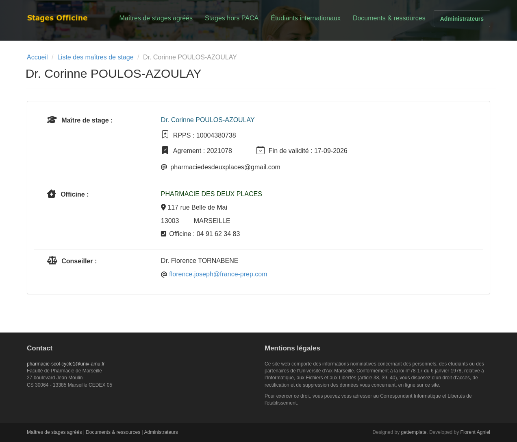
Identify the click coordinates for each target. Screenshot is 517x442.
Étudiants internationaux (306, 18)
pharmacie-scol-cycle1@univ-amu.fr (66, 364)
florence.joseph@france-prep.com (218, 274)
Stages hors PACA (231, 18)
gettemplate (414, 432)
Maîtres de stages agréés (156, 18)
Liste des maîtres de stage (95, 57)
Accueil (37, 57)
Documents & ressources (389, 18)
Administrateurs (462, 18)
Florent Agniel (475, 432)
